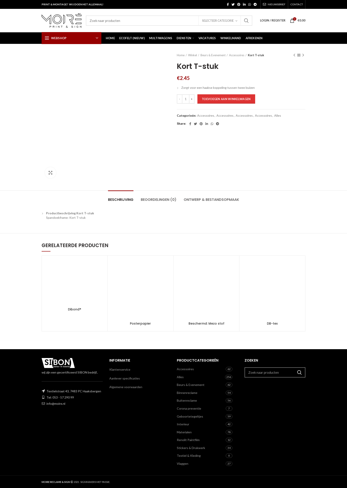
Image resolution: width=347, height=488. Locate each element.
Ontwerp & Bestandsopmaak (211, 199)
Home (181, 55)
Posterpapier (140, 323)
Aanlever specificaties (124, 378)
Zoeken (246, 20)
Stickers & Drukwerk (191, 448)
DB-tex (272, 323)
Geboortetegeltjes (190, 416)
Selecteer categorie (218, 20)
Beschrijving (120, 199)
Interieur (183, 424)
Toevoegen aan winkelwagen (226, 99)
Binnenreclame (187, 393)
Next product (303, 55)
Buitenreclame (187, 400)
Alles (277, 115)
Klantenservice (119, 369)
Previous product (294, 55)
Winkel (192, 55)
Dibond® (74, 309)
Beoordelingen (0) (158, 199)
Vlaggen (182, 463)
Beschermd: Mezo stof (206, 323)
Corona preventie (189, 408)
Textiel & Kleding (189, 455)
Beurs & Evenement (213, 55)
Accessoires (236, 55)
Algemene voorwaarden (125, 387)
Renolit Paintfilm (188, 440)
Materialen (184, 432)
